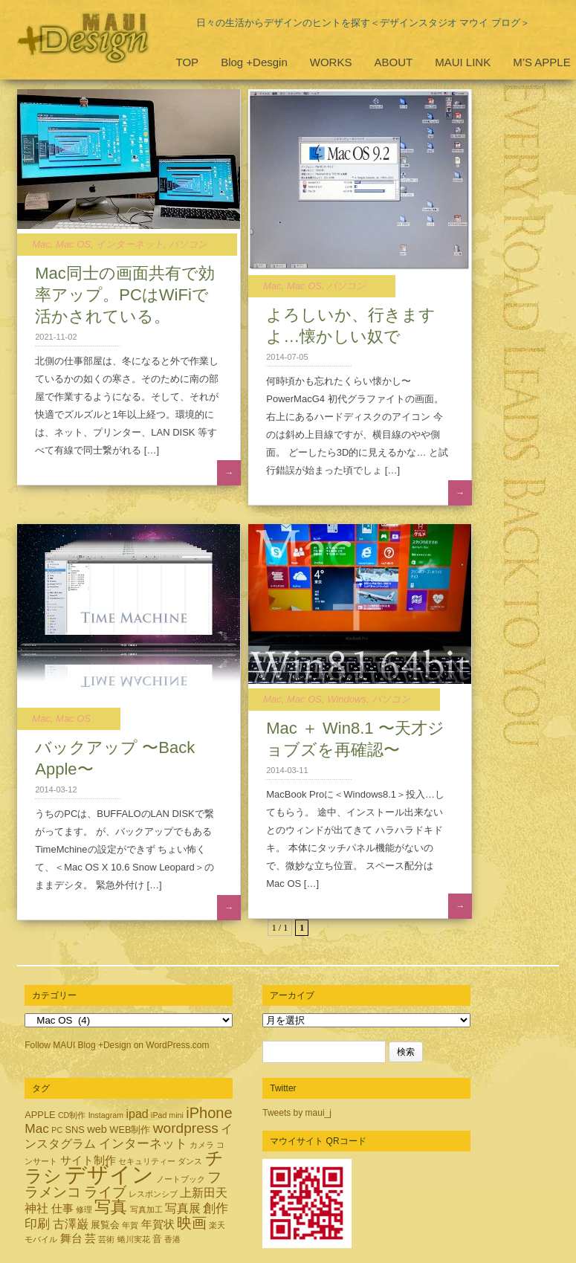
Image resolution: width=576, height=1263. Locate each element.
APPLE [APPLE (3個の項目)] (40, 1114)
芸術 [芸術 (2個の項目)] (106, 1239)
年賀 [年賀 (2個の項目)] (130, 1225)
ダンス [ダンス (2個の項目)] (190, 1161)
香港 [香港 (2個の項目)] (172, 1239)
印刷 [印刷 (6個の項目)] (37, 1223)
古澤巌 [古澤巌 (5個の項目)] (70, 1223)
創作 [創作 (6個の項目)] (215, 1208)
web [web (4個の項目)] (97, 1129)
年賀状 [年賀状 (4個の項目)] (158, 1224)
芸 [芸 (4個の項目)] (90, 1238)
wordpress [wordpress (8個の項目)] (186, 1128)
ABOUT (393, 62)
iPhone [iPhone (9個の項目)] (209, 1113)
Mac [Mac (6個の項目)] (37, 1128)
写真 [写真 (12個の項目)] (110, 1207)
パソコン (188, 244)
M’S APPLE (542, 62)
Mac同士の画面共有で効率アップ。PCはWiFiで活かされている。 (125, 295)
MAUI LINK (463, 62)
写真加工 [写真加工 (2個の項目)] (146, 1209)
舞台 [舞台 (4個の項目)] (71, 1238)
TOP (187, 62)
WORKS (331, 62)
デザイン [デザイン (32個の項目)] (109, 1174)
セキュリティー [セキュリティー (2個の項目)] (146, 1161)
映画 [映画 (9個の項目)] (192, 1223)
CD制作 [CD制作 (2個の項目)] (71, 1115)
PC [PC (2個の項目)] (56, 1129)
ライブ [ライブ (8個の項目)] (105, 1192)
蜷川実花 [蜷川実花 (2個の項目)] (133, 1239)
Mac (41, 244)
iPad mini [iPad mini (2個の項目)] (167, 1115)
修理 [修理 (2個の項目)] (84, 1209)
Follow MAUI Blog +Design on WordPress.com (117, 1045)
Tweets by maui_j (296, 1113)
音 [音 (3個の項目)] (157, 1238)
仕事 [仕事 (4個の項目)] (62, 1209)
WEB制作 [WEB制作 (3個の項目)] (129, 1129)
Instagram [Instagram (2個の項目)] (105, 1115)
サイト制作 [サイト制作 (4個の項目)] (88, 1160)
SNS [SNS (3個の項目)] (74, 1129)
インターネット (130, 244)
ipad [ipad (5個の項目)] (137, 1113)
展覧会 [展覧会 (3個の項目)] (105, 1224)
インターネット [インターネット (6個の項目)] (143, 1143)
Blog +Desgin (254, 62)
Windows (346, 699)
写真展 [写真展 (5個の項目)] (183, 1208)
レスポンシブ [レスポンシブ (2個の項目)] (153, 1193)
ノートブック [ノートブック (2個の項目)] (180, 1179)
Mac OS (73, 244)
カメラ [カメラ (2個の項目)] (202, 1144)
